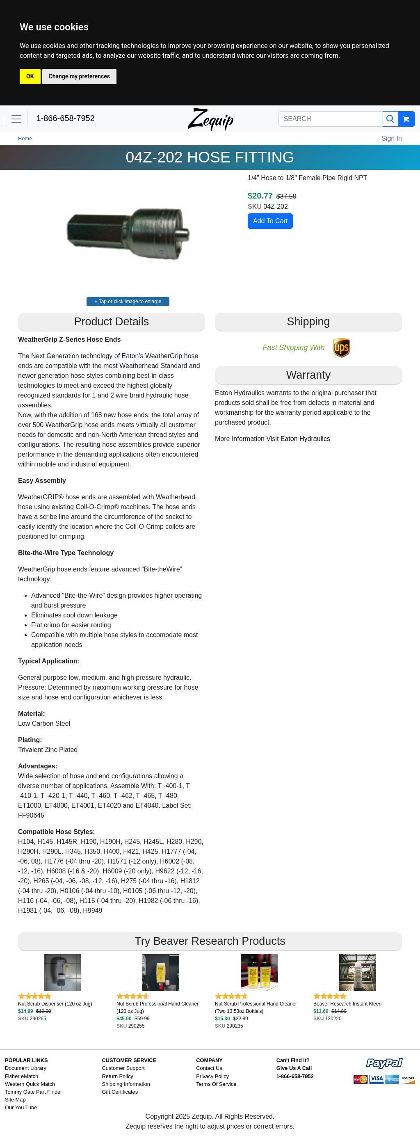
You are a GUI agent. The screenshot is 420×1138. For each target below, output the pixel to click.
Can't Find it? (293, 1060)
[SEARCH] (330, 119)
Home (25, 138)
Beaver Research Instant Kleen (347, 1004)
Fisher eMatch (21, 1076)
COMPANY (209, 1060)
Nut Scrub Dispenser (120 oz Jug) (55, 1004)
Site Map (15, 1100)
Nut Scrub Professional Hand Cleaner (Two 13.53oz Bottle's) (256, 1007)
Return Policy (117, 1076)
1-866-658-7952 (65, 118)
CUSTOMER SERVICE (129, 1060)
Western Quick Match (30, 1084)
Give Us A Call (294, 1068)
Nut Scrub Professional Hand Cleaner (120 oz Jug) (157, 1007)
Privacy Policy (212, 1076)
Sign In (391, 138)
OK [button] (30, 76)
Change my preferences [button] (79, 76)
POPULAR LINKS (26, 1060)
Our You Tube (21, 1107)
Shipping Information (126, 1084)
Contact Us (209, 1068)
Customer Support (123, 1068)
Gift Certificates (120, 1092)
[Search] (390, 119)
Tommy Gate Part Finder (33, 1092)
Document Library (25, 1068)
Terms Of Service (216, 1084)
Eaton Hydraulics (305, 438)
